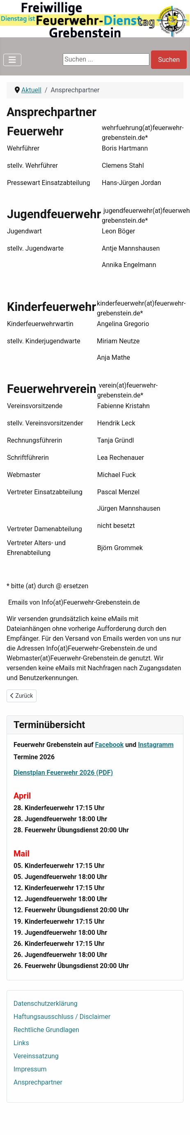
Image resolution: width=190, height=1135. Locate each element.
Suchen (169, 60)
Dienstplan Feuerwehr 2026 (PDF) (63, 772)
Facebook (109, 745)
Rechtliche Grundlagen (46, 1030)
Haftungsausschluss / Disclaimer (62, 1017)
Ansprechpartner (38, 1082)
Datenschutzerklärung (46, 1003)
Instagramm (156, 745)
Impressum (30, 1069)
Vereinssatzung (36, 1056)
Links (21, 1043)
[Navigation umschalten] (12, 60)
